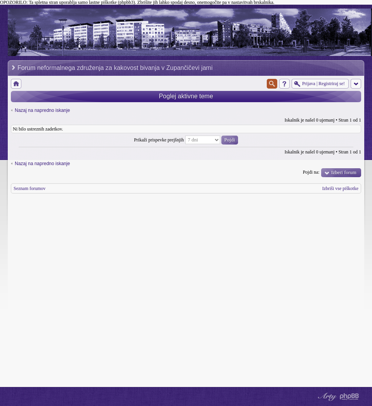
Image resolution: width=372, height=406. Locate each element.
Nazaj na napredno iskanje (42, 110)
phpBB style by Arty (326, 396)
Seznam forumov (29, 188)
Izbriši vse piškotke (340, 188)
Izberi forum (343, 172)
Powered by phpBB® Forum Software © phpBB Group (349, 396)
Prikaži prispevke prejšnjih (186, 140)
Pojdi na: (311, 172)
